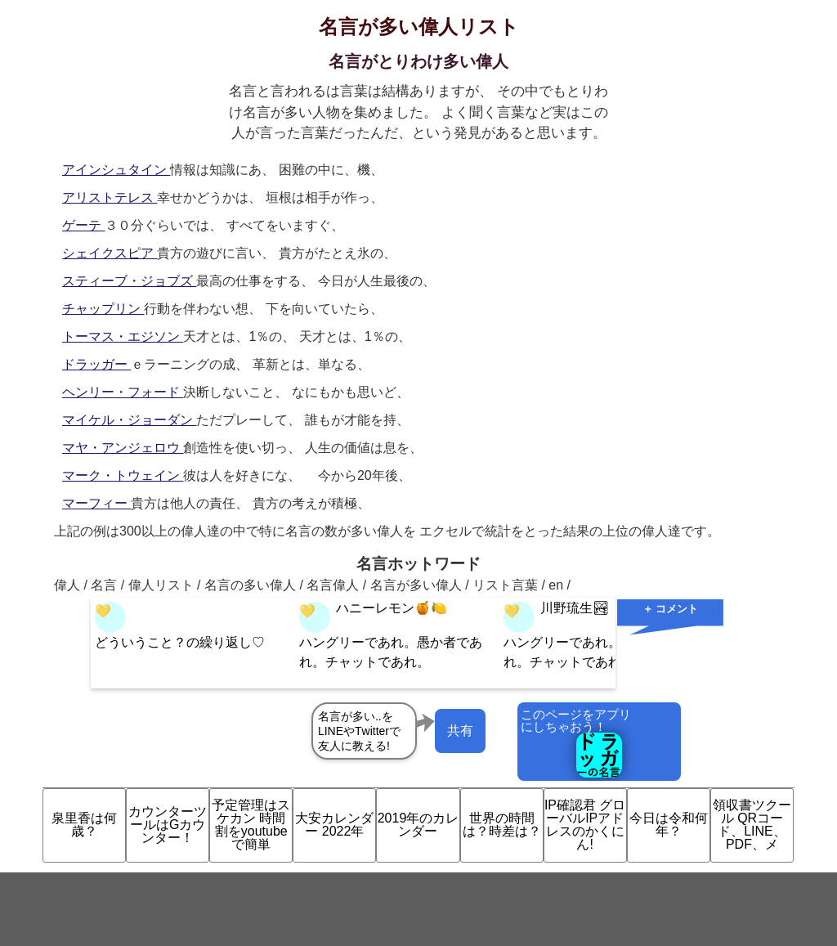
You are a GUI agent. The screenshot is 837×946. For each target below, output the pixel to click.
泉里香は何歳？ (84, 824)
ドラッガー (96, 364)
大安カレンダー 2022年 (334, 824)
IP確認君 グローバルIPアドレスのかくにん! (585, 824)
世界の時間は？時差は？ (502, 824)
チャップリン (103, 309)
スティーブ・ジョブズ (129, 281)
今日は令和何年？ (668, 824)
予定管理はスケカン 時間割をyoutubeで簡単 (251, 824)
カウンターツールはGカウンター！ (167, 825)
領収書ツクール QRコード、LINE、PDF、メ (752, 824)
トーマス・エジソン (122, 336)
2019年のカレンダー (418, 824)
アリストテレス (109, 197)
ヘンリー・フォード (122, 392)
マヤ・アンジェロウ (122, 448)
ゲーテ (83, 225)
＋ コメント (670, 609)
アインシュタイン (116, 170)
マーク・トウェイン (122, 475)
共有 (460, 731)
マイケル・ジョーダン (129, 420)
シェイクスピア (109, 253)
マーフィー (96, 503)
